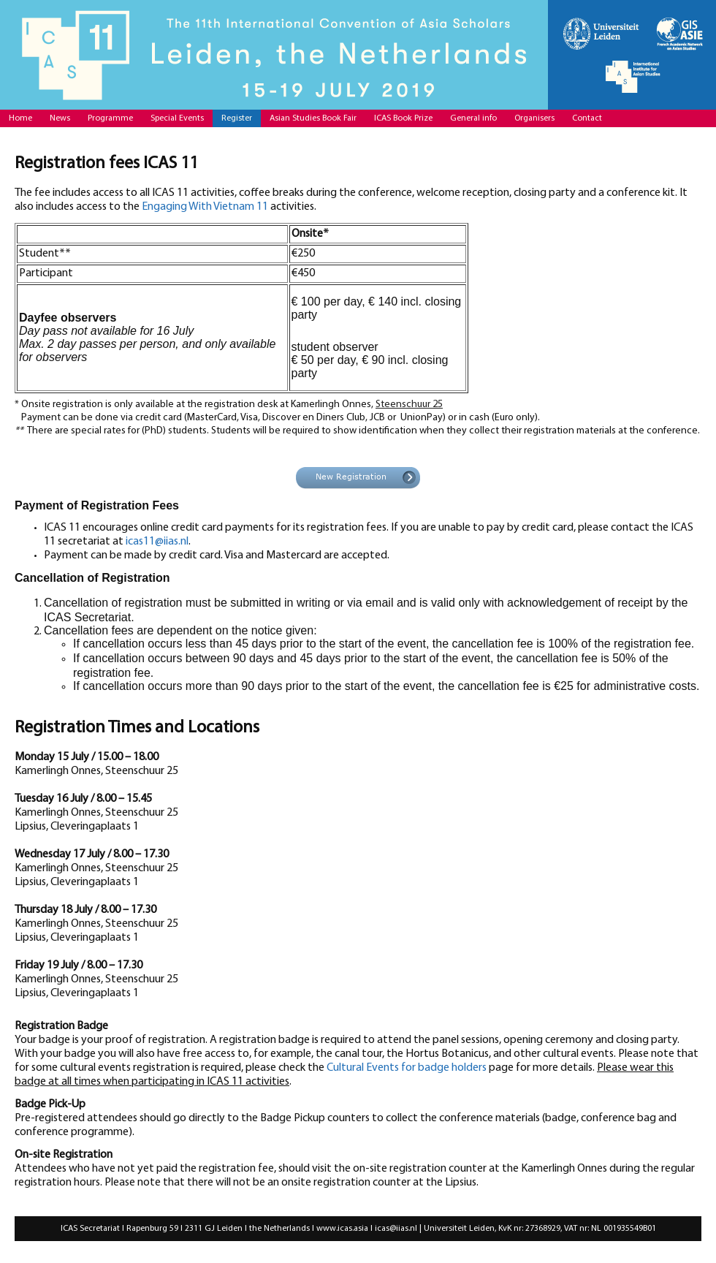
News (60, 118)
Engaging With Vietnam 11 (205, 207)
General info (473, 118)
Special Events (177, 118)
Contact (587, 118)
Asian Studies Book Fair (313, 118)
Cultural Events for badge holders (407, 1068)
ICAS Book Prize (403, 118)
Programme (110, 118)
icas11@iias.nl (157, 541)
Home (20, 118)
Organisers (534, 118)
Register (236, 118)
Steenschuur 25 (409, 404)
